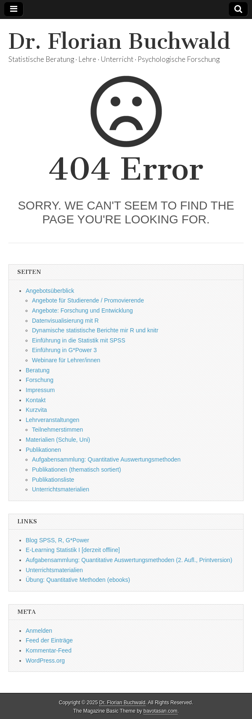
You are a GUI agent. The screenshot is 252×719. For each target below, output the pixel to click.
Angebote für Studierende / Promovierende (88, 300)
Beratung (38, 370)
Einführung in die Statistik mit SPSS (78, 340)
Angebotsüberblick (50, 290)
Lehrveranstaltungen (53, 420)
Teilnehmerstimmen (57, 429)
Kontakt (35, 400)
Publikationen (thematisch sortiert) (76, 469)
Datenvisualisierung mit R (65, 320)
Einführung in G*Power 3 (64, 350)
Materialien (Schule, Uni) (58, 439)
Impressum (40, 390)
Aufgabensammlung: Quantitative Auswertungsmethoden (106, 459)
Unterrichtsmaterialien (60, 489)
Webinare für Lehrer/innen (66, 360)
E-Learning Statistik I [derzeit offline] (73, 550)
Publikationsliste (53, 479)
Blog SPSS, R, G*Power (57, 540)
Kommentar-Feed (49, 650)
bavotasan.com (160, 711)
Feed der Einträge (49, 640)
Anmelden (39, 630)
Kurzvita (36, 409)
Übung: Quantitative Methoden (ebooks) (78, 579)
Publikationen (43, 449)
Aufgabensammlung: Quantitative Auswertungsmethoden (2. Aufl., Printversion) (129, 560)
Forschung (39, 380)
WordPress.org (45, 660)
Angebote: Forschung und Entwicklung (82, 310)
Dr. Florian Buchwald (119, 41)
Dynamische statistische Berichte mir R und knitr (95, 330)
